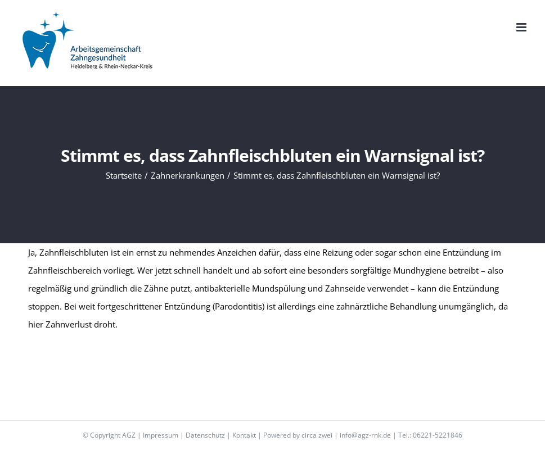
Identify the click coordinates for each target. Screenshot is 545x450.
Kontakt (244, 435)
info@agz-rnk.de (365, 435)
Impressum (160, 435)
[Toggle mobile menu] (522, 27)
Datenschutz (205, 435)
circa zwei (316, 435)
